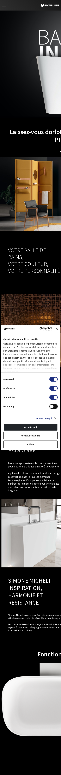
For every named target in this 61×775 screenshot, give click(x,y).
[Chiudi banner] (57, 329)
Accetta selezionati (30, 435)
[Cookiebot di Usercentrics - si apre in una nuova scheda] (39, 329)
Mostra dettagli (44, 418)
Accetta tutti (30, 427)
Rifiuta (30, 444)
